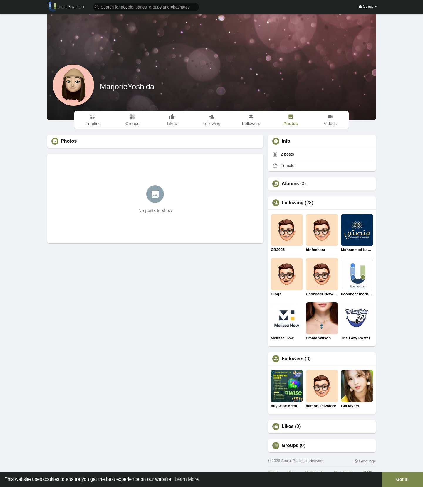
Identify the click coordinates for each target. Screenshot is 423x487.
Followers (293, 358)
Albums (290, 183)
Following (293, 202)
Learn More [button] (187, 479)
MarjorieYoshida (127, 86)
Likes (288, 426)
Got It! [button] (402, 479)
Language (365, 461)
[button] (146, 6)
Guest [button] (368, 6)
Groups (290, 445)
